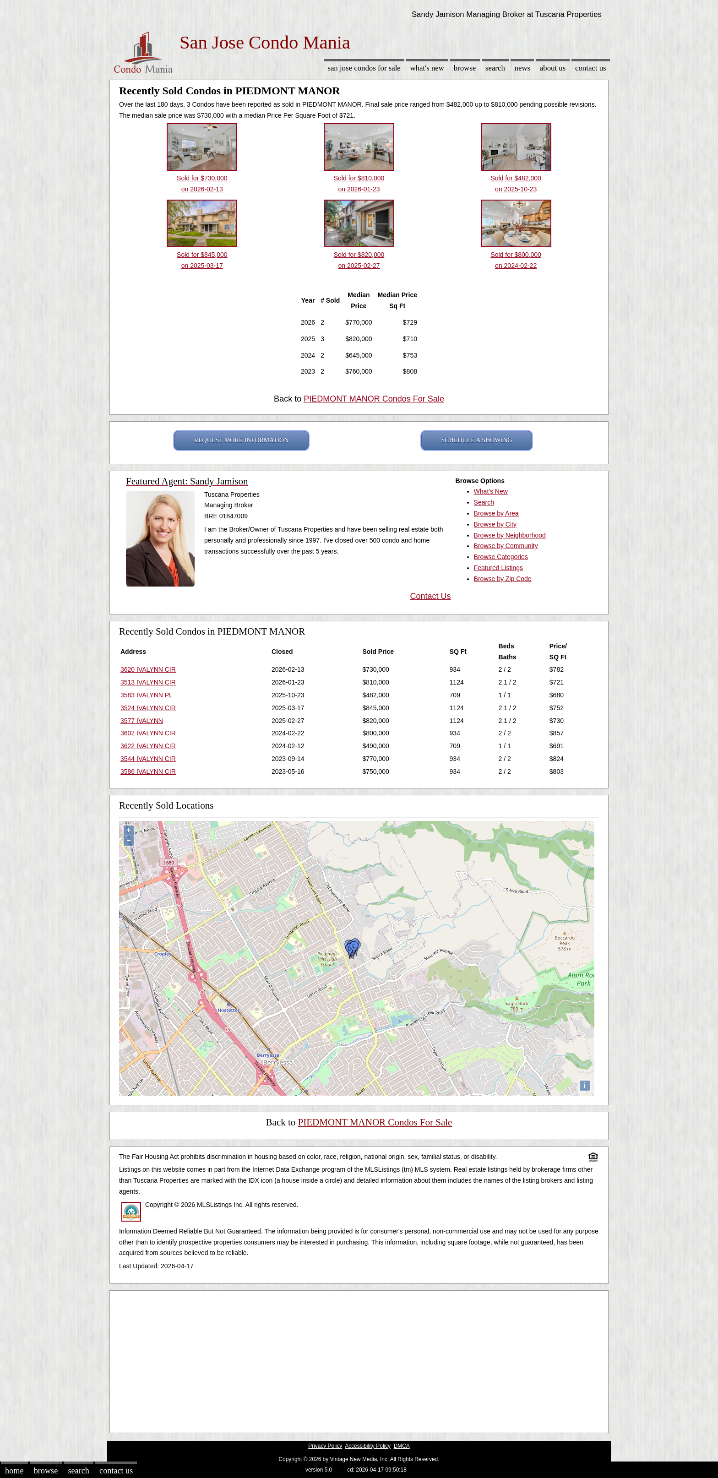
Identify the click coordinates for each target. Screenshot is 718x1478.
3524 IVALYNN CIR (148, 708)
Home (14, 1470)
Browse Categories (501, 556)
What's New (427, 68)
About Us (553, 68)
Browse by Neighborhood (510, 535)
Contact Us (590, 68)
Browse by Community (506, 545)
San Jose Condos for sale (363, 68)
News (523, 68)
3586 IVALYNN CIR (148, 771)
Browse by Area (496, 513)
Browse (465, 68)
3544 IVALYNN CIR (148, 758)
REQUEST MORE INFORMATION (241, 440)
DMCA (402, 1446)
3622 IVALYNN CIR (148, 746)
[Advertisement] (359, 1359)
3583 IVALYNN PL (146, 695)
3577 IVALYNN (141, 720)
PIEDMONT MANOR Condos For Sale (374, 398)
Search (495, 68)
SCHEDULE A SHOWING (476, 440)
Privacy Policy (325, 1446)
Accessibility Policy (368, 1446)
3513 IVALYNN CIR (148, 682)
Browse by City (495, 524)
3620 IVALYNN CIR (148, 669)
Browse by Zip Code (503, 578)
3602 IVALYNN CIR (148, 733)
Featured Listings (498, 567)
